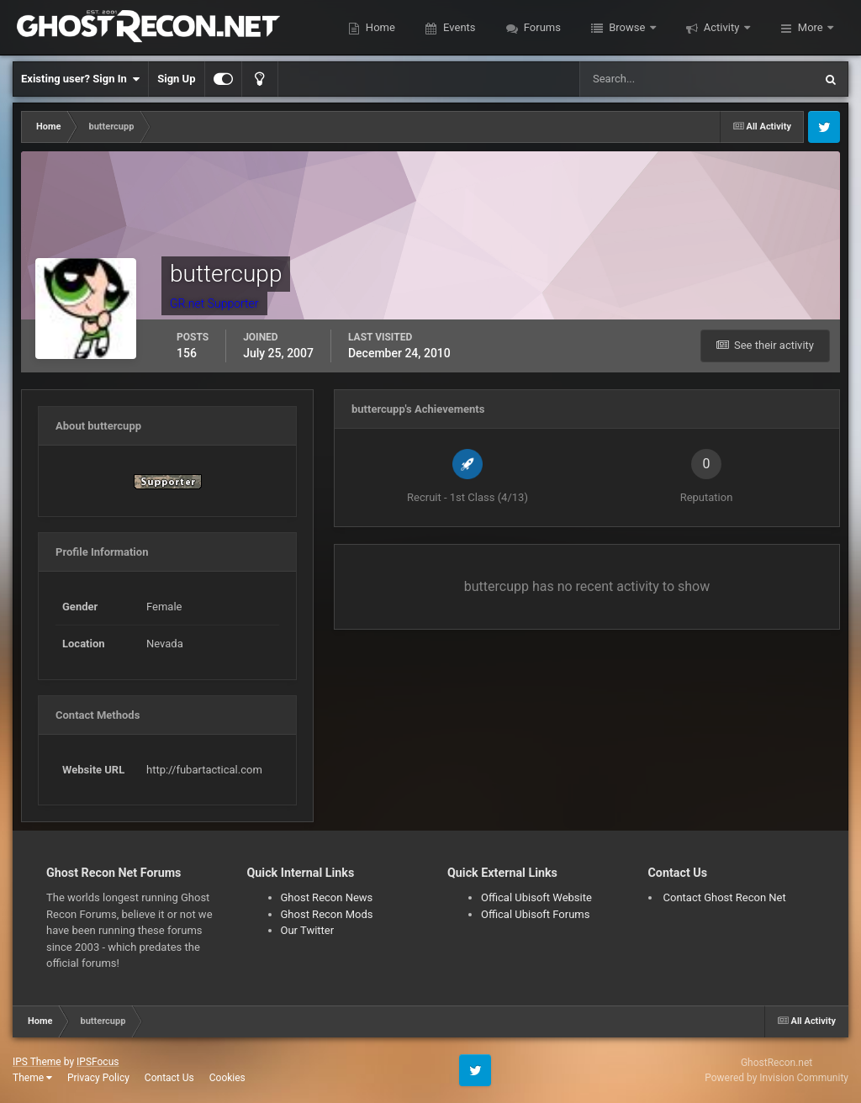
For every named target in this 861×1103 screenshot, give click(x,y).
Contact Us (169, 1078)
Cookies (227, 1078)
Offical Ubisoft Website (536, 897)
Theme (32, 1078)
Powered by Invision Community (776, 1078)
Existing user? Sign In (80, 79)
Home (379, 27)
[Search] (645, 79)
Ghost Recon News (327, 897)
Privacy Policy (98, 1078)
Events (458, 27)
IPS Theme (37, 1062)
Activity (721, 27)
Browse (627, 27)
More (810, 27)
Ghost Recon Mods (327, 914)
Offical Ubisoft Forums (535, 914)
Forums (541, 27)
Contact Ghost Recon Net (724, 897)
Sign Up (176, 78)
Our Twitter (308, 930)
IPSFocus (98, 1062)
